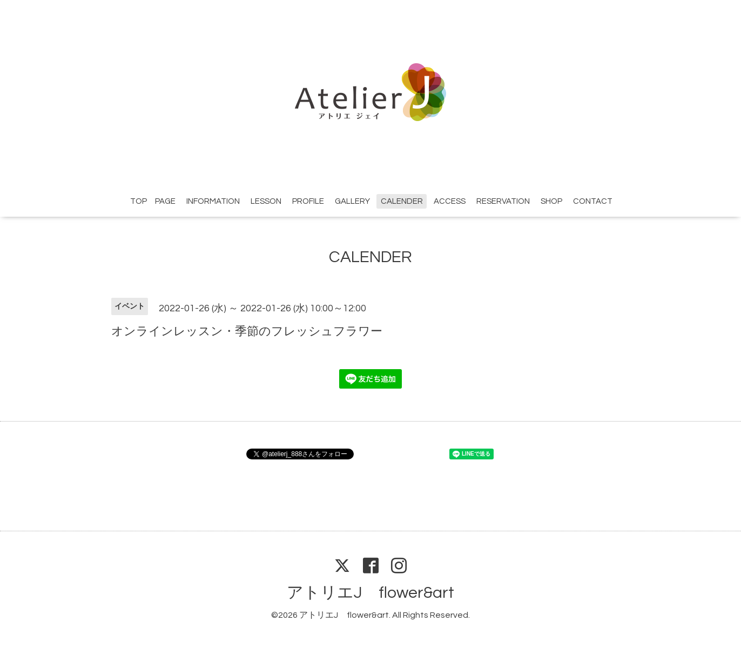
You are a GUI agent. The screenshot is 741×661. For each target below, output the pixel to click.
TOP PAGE (153, 201)
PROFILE (308, 201)
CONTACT (592, 201)
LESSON (266, 201)
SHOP (551, 201)
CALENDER (402, 201)
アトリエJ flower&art (370, 592)
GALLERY (352, 201)
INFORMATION (213, 201)
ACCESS (450, 201)
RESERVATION (503, 201)
